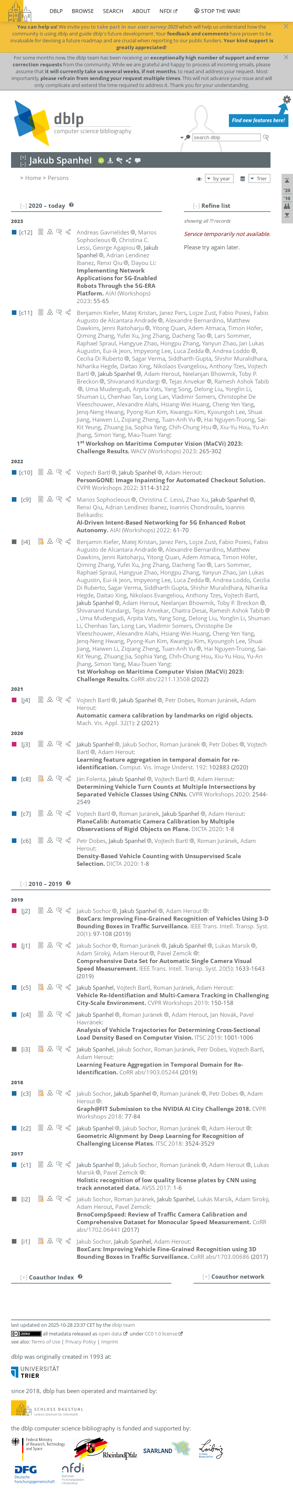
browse (83, 10)
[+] (206, 1276)
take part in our (137, 26)
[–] (196, 205)
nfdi (165, 10)
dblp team (123, 1324)
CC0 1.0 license (161, 1333)
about (141, 10)
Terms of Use (45, 1341)
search (113, 10)
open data (110, 1333)
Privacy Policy (80, 1341)
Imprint (109, 1341)
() (105, 723)
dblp (56, 10)
